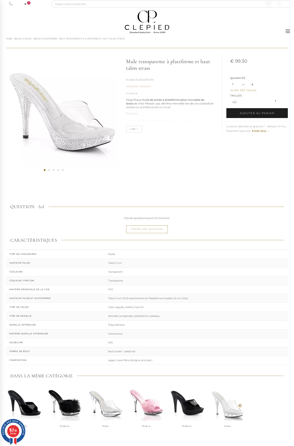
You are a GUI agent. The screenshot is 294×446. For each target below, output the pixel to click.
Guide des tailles (243, 90)
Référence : (130, 80)
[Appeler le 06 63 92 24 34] (11, 4)
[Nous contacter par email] (268, 4)
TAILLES (236, 95)
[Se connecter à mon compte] (279, 4)
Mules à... (65, 426)
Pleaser (131, 93)
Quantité (237, 78)
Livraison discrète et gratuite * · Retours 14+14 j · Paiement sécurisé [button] (257, 128)
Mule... (106, 426)
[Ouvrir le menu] (287, 31)
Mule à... (146, 426)
